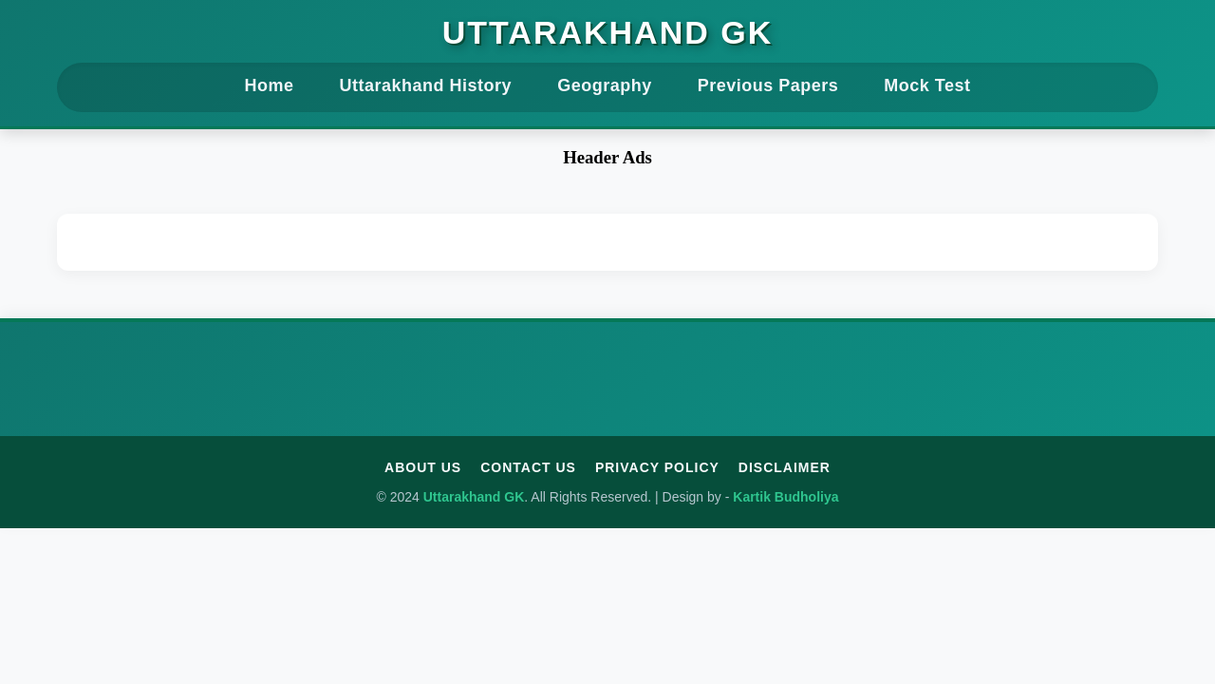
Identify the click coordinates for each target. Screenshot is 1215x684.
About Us (422, 467)
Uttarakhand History (426, 85)
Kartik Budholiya (785, 496)
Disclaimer (784, 467)
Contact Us (528, 467)
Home (269, 85)
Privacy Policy (657, 467)
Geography (604, 85)
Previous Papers (768, 85)
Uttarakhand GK (607, 32)
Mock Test (927, 85)
